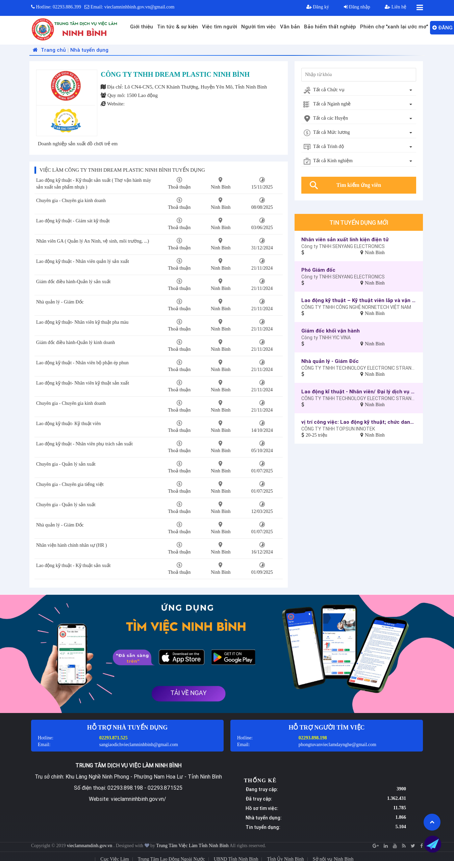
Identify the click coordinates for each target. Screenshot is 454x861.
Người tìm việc (258, 26)
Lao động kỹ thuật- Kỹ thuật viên (68, 423)
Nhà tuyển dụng (89, 50)
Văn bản (290, 26)
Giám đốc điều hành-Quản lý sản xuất (73, 281)
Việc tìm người (219, 26)
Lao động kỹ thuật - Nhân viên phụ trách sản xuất (84, 443)
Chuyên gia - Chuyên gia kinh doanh (71, 200)
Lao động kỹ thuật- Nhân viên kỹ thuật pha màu (82, 322)
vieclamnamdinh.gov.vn (90, 845)
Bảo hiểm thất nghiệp (330, 26)
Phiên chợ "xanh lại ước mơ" (394, 26)
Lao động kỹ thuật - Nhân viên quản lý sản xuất (82, 261)
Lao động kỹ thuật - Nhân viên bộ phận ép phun (82, 362)
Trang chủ (48, 50)
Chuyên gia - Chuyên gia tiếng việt (70, 484)
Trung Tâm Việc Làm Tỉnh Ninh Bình (192, 845)
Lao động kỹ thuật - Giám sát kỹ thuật (73, 220)
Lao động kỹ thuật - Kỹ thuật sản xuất (73, 565)
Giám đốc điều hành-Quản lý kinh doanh (75, 342)
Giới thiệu (141, 26)
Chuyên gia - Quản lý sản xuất (66, 464)
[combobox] (358, 90)
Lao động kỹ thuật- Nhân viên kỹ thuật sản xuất (82, 383)
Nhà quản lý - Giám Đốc (60, 301)
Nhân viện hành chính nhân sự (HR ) (71, 545)
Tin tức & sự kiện (177, 26)
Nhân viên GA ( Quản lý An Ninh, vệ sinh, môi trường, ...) (92, 241)
